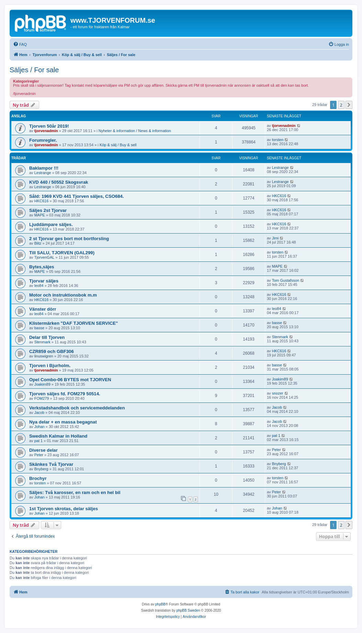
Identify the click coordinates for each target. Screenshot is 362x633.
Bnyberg (41, 469)
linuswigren (43, 356)
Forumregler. (43, 140)
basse (39, 328)
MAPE (39, 215)
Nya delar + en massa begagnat (63, 422)
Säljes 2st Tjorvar (48, 210)
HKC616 (41, 201)
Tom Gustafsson (285, 280)
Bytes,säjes (41, 266)
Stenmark (42, 342)
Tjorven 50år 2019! (49, 126)
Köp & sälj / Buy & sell (118, 145)
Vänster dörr (42, 309)
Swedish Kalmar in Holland (58, 436)
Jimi (275, 238)
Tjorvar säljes (43, 280)
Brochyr (38, 478)
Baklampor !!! (43, 168)
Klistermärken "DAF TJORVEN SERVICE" (73, 323)
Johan (39, 427)
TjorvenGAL (44, 257)
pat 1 (38, 441)
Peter (38, 455)
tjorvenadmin (46, 131)
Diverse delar (43, 450)
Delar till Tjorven (47, 337)
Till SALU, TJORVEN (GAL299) (61, 252)
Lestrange (42, 173)
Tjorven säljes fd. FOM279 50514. (64, 393)
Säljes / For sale (34, 70)
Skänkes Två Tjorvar (51, 464)
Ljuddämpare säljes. (51, 224)
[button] (349, 105)
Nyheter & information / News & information (135, 131)
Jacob (39, 412)
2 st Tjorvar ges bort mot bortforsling (69, 238)
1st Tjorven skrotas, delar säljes (63, 508)
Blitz (38, 243)
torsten (278, 140)
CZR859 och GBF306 (51, 351)
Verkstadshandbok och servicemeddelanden (77, 407)
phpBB (160, 604)
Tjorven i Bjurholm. (49, 365)
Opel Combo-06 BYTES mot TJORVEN (70, 379)
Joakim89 (42, 384)
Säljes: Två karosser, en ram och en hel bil (74, 492)
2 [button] (341, 105)
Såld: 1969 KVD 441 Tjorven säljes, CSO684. (76, 196)
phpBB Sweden (188, 610)
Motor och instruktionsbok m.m (63, 295)
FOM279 (41, 398)
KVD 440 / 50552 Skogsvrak (58, 182)
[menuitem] (20, 44)
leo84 (39, 285)
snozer (277, 393)
